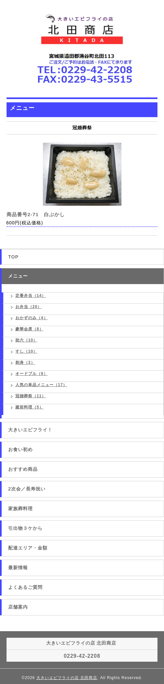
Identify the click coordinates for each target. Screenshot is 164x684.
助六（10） (26, 340)
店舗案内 (18, 607)
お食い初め (20, 449)
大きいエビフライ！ (30, 429)
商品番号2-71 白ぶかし (36, 214)
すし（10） (26, 351)
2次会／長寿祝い (27, 488)
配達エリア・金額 (27, 547)
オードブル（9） (31, 373)
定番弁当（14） (30, 295)
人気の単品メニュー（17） (41, 385)
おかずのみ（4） (31, 318)
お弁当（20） (28, 306)
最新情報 (18, 567)
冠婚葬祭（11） (30, 396)
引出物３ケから (25, 528)
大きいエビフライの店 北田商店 (66, 677)
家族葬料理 (20, 508)
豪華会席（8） (29, 329)
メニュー (18, 276)
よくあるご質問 (25, 587)
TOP (13, 256)
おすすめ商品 (23, 469)
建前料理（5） (29, 407)
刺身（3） (25, 362)
